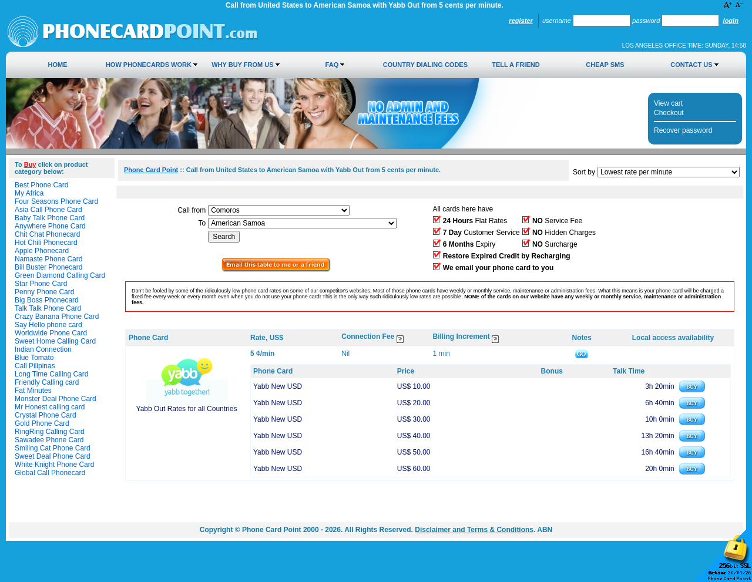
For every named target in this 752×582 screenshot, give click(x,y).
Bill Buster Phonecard (48, 267)
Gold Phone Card (42, 423)
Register (520, 20)
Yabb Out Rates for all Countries (186, 409)
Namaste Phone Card (48, 259)
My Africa (29, 193)
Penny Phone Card (44, 292)
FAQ (332, 64)
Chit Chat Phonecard (47, 234)
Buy (30, 164)
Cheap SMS (605, 64)
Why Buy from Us (242, 64)
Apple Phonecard (42, 251)
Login (730, 20)
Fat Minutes (33, 390)
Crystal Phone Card (45, 415)
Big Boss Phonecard (47, 300)
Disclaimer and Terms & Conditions (474, 530)
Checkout (669, 113)
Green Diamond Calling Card (60, 275)
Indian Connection (43, 349)
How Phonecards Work (149, 64)
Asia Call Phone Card (48, 210)
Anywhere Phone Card (50, 226)
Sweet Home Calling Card (55, 341)
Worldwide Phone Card (51, 333)
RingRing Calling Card (50, 432)
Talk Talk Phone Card (48, 308)
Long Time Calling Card (51, 374)
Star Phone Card (41, 284)
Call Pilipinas (35, 366)
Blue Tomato (34, 358)
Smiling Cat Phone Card (52, 448)
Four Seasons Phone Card (56, 201)
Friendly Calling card (47, 382)
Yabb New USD (277, 386)
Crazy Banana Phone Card (57, 316)
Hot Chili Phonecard (46, 242)
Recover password (683, 130)
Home (58, 64)
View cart (668, 103)
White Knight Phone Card (54, 464)
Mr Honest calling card (50, 407)
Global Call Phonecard (50, 473)
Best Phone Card (41, 185)
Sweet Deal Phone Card (52, 456)
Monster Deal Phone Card (55, 399)
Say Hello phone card (48, 325)
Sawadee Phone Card (49, 440)
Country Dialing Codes (425, 64)
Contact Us (691, 64)
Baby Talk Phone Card (50, 218)
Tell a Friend (515, 64)
